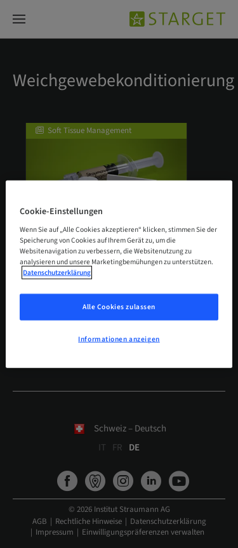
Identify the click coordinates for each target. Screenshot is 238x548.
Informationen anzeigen (119, 339)
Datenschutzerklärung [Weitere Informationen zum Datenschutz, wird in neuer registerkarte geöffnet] (57, 272)
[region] (119, 274)
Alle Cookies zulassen (119, 307)
